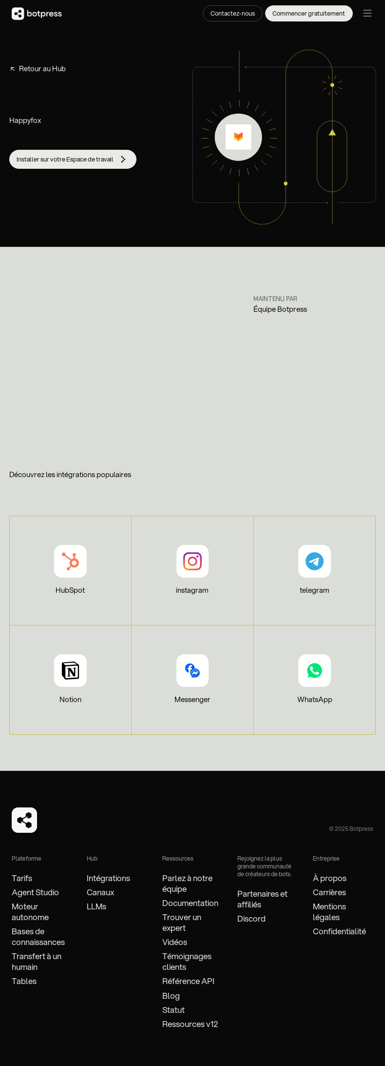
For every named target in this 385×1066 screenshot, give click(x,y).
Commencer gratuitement (308, 13)
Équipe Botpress (280, 309)
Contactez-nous (233, 13)
